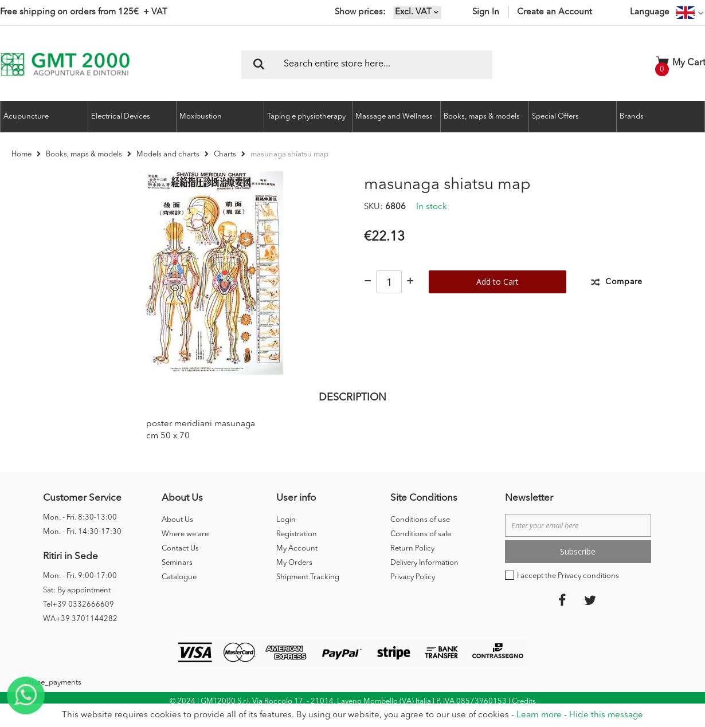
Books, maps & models (84, 154)
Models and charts (167, 154)
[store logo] (65, 64)
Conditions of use (420, 536)
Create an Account (554, 12)
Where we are (185, 550)
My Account (297, 564)
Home (21, 154)
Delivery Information (424, 579)
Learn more (539, 715)
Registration (296, 550)
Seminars (177, 579)
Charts (225, 154)
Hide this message (606, 715)
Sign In (485, 12)
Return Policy (412, 564)
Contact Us (180, 564)
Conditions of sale (420, 550)
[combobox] (366, 64)
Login (286, 536)
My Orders (294, 579)
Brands (632, 116)
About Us (177, 536)
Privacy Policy (412, 593)
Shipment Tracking (307, 593)
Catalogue (179, 593)
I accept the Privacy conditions (568, 592)
